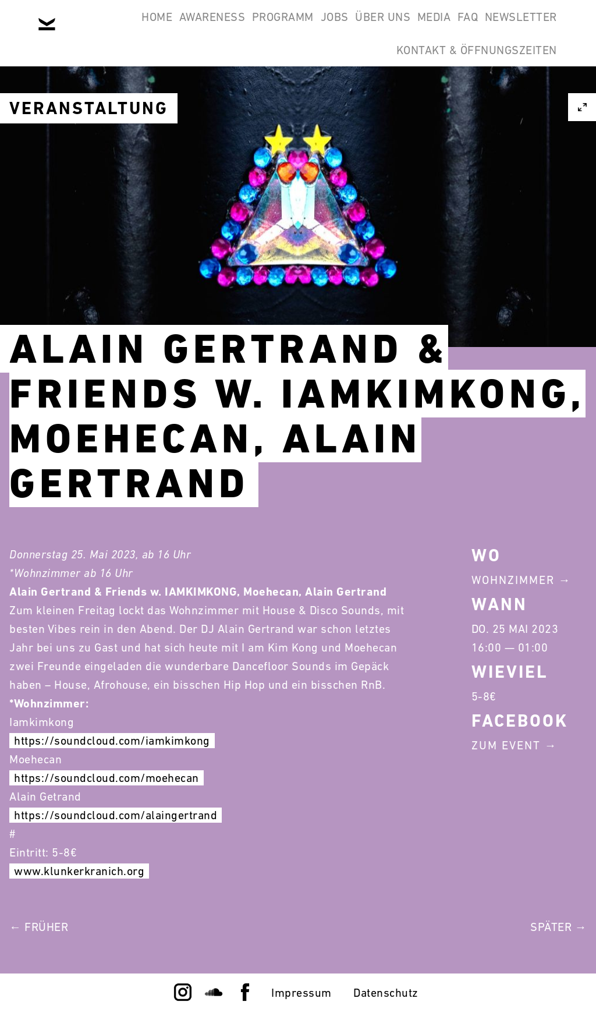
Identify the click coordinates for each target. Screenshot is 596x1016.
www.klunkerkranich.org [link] (79, 871)
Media (491, 28)
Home (138, 28)
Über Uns (424, 28)
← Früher (38, 927)
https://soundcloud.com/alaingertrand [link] (115, 815)
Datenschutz (385, 992)
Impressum (301, 992)
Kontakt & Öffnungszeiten (469, 83)
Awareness (208, 28)
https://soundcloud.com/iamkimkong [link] (112, 740)
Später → (558, 927)
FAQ (539, 28)
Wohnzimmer (513, 580)
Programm (294, 28)
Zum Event (506, 745)
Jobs (361, 28)
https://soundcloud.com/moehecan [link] (106, 777)
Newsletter (331, 83)
